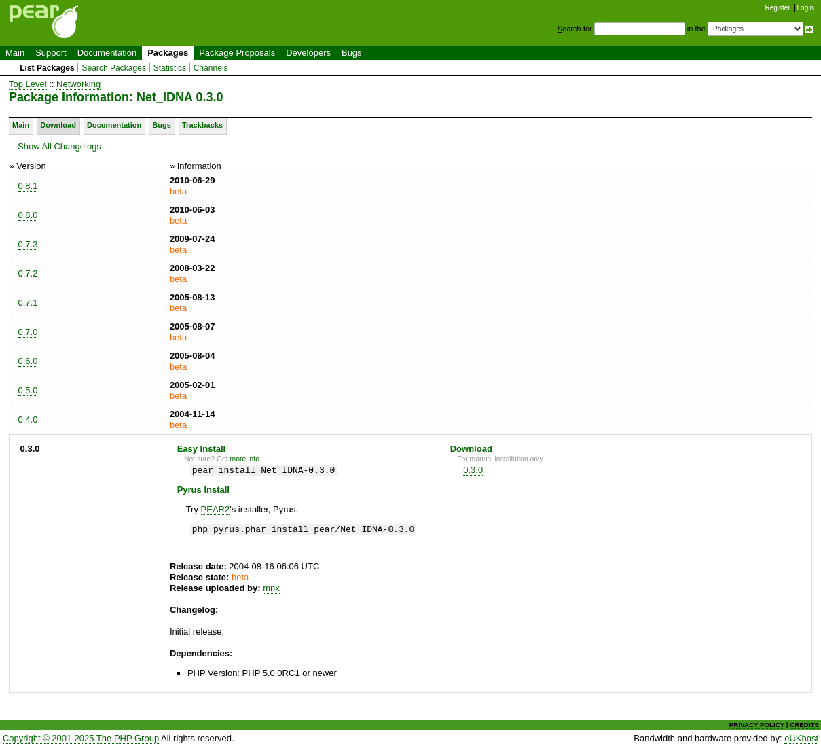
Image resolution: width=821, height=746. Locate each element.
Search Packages (113, 68)
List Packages (47, 68)
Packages (167, 53)
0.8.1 (28, 186)
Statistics (169, 68)
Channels (211, 68)
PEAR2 (215, 509)
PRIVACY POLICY (756, 724)
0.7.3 (28, 244)
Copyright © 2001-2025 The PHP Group (81, 738)
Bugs (352, 53)
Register (777, 8)
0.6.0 (28, 361)
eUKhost (801, 738)
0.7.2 (28, 273)
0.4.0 (28, 419)
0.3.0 (473, 470)
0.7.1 (28, 303)
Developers (308, 53)
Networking (78, 84)
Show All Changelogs (59, 146)
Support (51, 53)
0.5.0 (28, 390)
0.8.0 (28, 215)
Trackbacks (202, 125)
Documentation (106, 53)
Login (805, 8)
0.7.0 (28, 332)
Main (14, 53)
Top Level (28, 84)
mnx (271, 588)
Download (58, 125)
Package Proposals (237, 53)
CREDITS (804, 724)
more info (244, 459)
